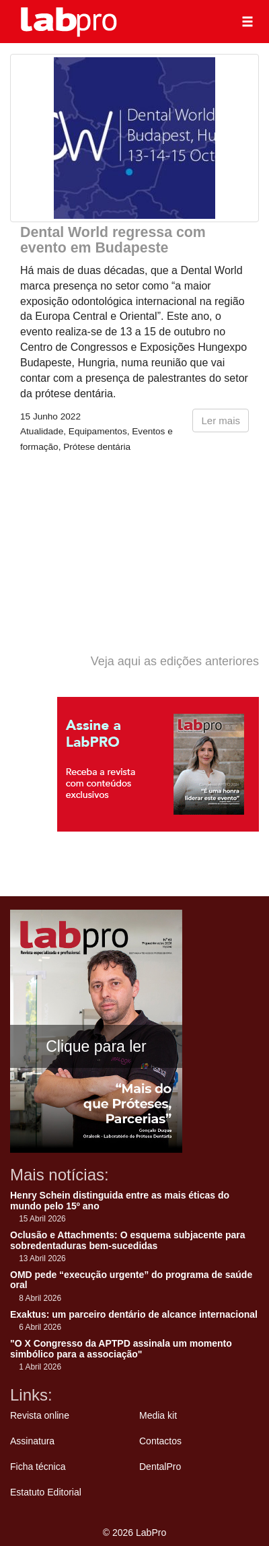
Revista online (39, 1415)
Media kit (158, 1415)
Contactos (160, 1441)
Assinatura (32, 1441)
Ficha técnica (37, 1466)
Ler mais (220, 420)
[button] (247, 21)
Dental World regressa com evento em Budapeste (113, 240)
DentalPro (160, 1466)
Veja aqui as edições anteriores (175, 661)
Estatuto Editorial (45, 1492)
